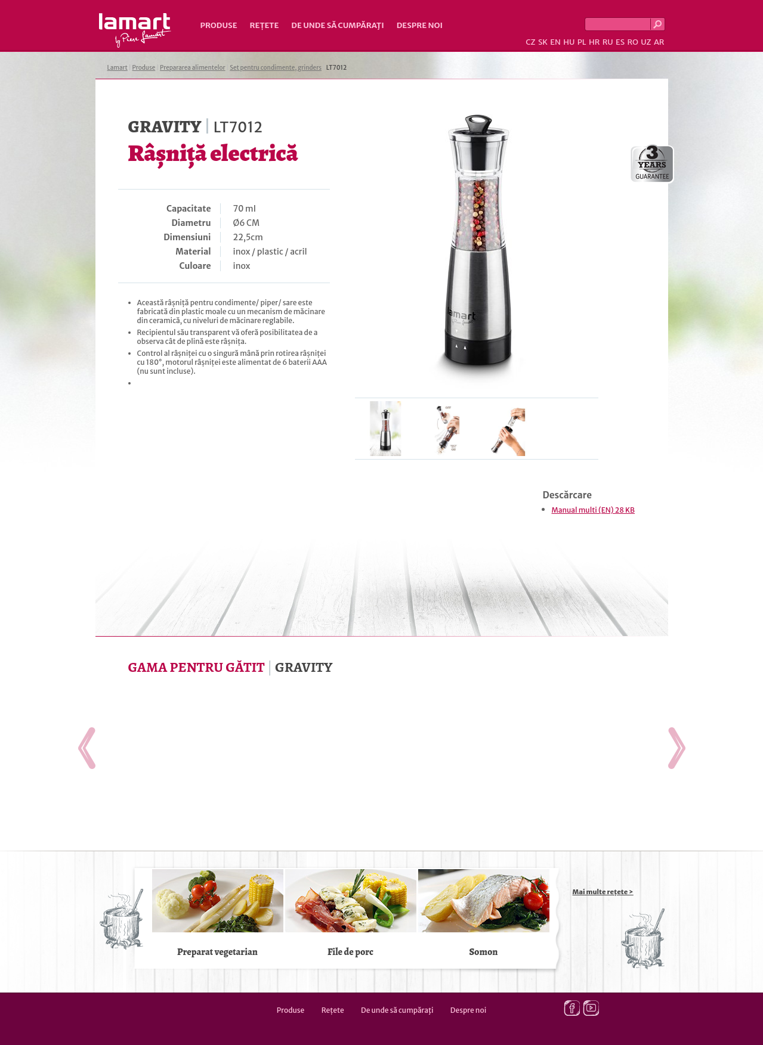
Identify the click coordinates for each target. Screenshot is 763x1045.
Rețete (264, 25)
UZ (646, 42)
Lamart (135, 30)
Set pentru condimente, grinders (276, 68)
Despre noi (420, 25)
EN (555, 42)
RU (608, 42)
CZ (530, 42)
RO (632, 42)
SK (543, 42)
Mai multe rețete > (603, 892)
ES (620, 42)
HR (594, 42)
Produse (218, 25)
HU (568, 42)
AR (659, 42)
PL (581, 42)
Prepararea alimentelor (192, 68)
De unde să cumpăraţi (337, 25)
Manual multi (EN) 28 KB (593, 510)
